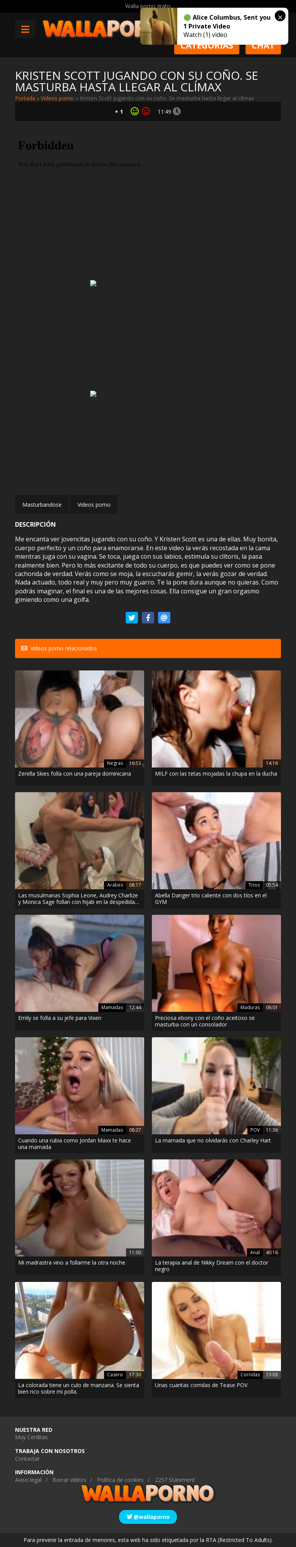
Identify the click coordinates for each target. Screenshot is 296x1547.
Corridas (250, 1374)
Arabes (115, 885)
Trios (254, 885)
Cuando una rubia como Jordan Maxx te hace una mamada (74, 1144)
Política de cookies (120, 1479)
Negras (115, 763)
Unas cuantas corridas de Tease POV (201, 1385)
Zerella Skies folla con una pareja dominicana (74, 774)
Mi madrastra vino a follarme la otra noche (71, 1263)
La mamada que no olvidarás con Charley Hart (213, 1140)
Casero (115, 1374)
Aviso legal (28, 1479)
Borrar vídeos (69, 1479)
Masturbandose (42, 504)
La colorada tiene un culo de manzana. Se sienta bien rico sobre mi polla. (78, 1388)
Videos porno (57, 98)
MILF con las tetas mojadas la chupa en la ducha (216, 774)
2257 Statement (175, 1479)
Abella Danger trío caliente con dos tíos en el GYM (211, 898)
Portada (25, 98)
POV (255, 1130)
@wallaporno (148, 1516)
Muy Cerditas (31, 1437)
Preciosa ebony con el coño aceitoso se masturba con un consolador (205, 1021)
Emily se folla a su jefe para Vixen (59, 1018)
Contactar (27, 1458)
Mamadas (112, 1007)
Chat (263, 45)
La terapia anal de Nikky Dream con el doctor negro (211, 1266)
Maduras (250, 1007)
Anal (255, 1252)
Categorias (206, 45)
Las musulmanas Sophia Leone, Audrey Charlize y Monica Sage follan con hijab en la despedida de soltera (78, 898)
